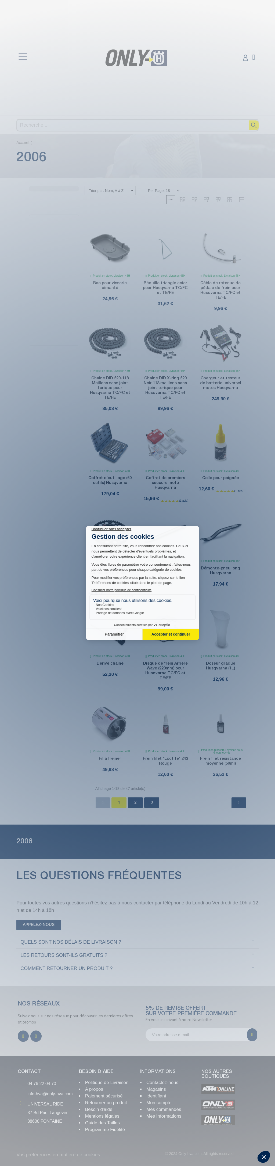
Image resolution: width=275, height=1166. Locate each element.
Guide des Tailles (102, 1122)
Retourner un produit (106, 1102)
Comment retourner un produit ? (66, 968)
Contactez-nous (162, 1082)
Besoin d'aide (99, 1109)
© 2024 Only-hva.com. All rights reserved (199, 1153)
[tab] (137, 942)
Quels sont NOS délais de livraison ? (70, 942)
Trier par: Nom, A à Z (106, 190)
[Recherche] (137, 125)
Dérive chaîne (110, 663)
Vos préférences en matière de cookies (58, 1154)
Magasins (156, 1089)
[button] (170, 199)
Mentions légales (102, 1116)
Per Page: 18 (159, 190)
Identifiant (156, 1096)
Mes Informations (163, 1116)
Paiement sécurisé (104, 1096)
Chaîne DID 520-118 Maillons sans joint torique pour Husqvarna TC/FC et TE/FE (110, 388)
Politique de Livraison (107, 1082)
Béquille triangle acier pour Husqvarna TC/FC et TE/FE (165, 288)
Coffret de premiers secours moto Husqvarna (165, 483)
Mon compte (159, 1102)
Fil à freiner (110, 759)
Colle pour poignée (220, 478)
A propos (94, 1089)
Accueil (22, 142)
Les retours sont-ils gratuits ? (63, 955)
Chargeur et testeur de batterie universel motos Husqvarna (220, 383)
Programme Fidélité (105, 1129)
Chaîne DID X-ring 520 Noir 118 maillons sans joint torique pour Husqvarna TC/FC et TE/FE (165, 388)
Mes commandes (163, 1109)
